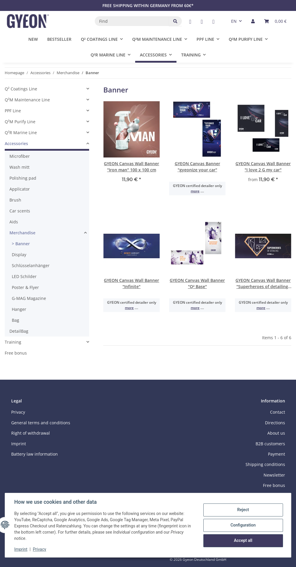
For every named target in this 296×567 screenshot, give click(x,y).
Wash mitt (19, 167)
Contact (277, 412)
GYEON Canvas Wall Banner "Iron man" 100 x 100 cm (131, 167)
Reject (243, 510)
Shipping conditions (265, 464)
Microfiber (19, 156)
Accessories (16, 143)
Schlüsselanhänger (31, 265)
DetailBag (18, 331)
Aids (13, 222)
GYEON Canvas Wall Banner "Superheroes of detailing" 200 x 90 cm (263, 283)
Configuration (242, 525)
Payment (276, 454)
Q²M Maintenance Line (27, 100)
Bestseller (59, 39)
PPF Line (13, 110)
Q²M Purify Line (20, 121)
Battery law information (34, 454)
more (195, 191)
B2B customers (270, 443)
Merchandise (22, 232)
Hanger (19, 309)
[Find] (132, 21)
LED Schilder (24, 276)
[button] (252, 21)
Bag (15, 320)
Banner (22, 243)
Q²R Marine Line (21, 132)
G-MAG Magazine (29, 298)
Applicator (19, 189)
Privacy (39, 549)
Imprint (20, 549)
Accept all (243, 540)
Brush (15, 200)
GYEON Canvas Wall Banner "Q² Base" (197, 283)
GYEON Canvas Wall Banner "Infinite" (131, 283)
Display (19, 254)
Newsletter (274, 475)
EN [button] (234, 21)
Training (13, 342)
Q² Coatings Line (21, 89)
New (33, 39)
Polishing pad (22, 178)
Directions (275, 422)
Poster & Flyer (25, 287)
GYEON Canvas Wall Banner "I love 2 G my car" (263, 167)
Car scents (19, 211)
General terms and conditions (40, 422)
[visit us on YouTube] (201, 22)
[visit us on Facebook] (190, 22)
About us (276, 433)
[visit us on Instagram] (213, 22)
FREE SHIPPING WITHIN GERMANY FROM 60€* (148, 5)
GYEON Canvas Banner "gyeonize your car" (197, 167)
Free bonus (16, 353)
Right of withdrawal (30, 433)
